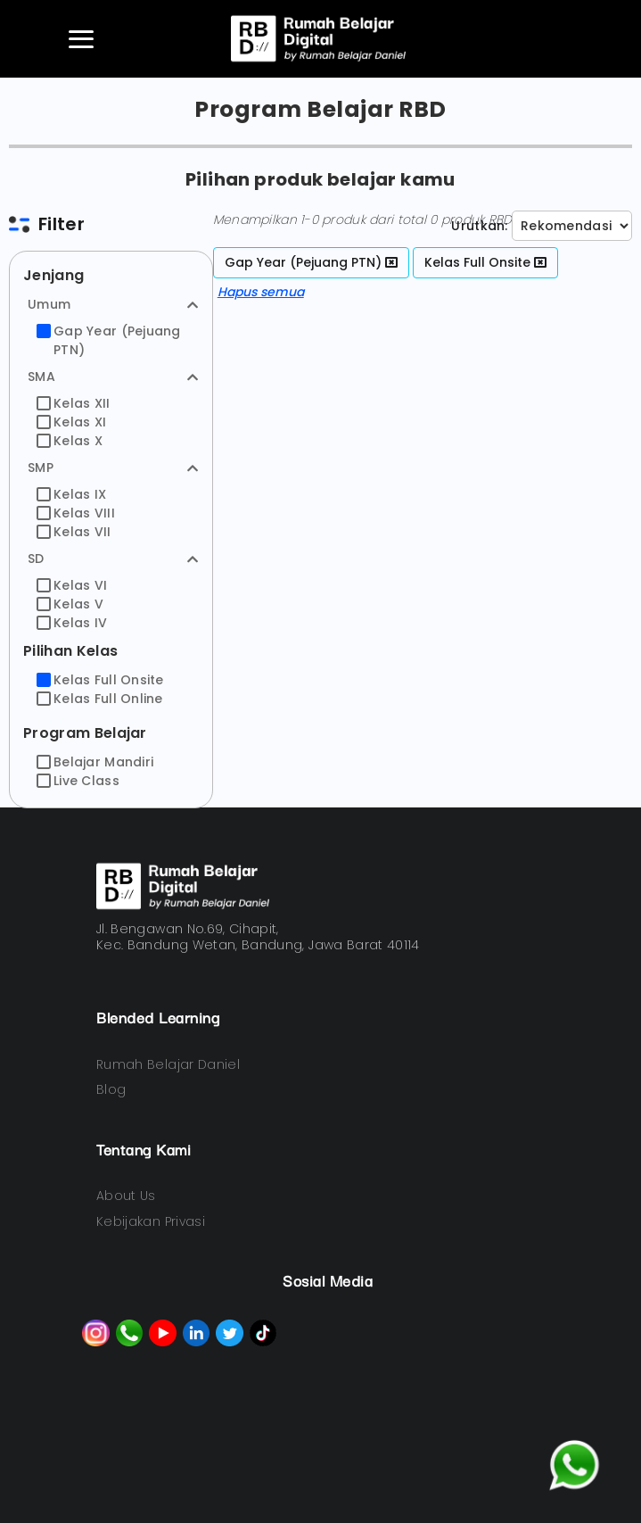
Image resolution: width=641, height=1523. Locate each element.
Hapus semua (261, 292)
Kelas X (70, 441)
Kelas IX (71, 494)
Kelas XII (74, 403)
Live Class (78, 781)
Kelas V (70, 604)
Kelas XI (71, 422)
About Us (126, 1195)
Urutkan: (479, 226)
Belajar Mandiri (95, 762)
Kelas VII (74, 532)
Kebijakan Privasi (150, 1221)
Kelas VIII (76, 513)
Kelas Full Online (100, 699)
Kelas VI (72, 585)
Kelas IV (72, 623)
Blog (111, 1089)
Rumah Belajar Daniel (168, 1064)
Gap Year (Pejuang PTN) (109, 340)
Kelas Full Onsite (100, 680)
